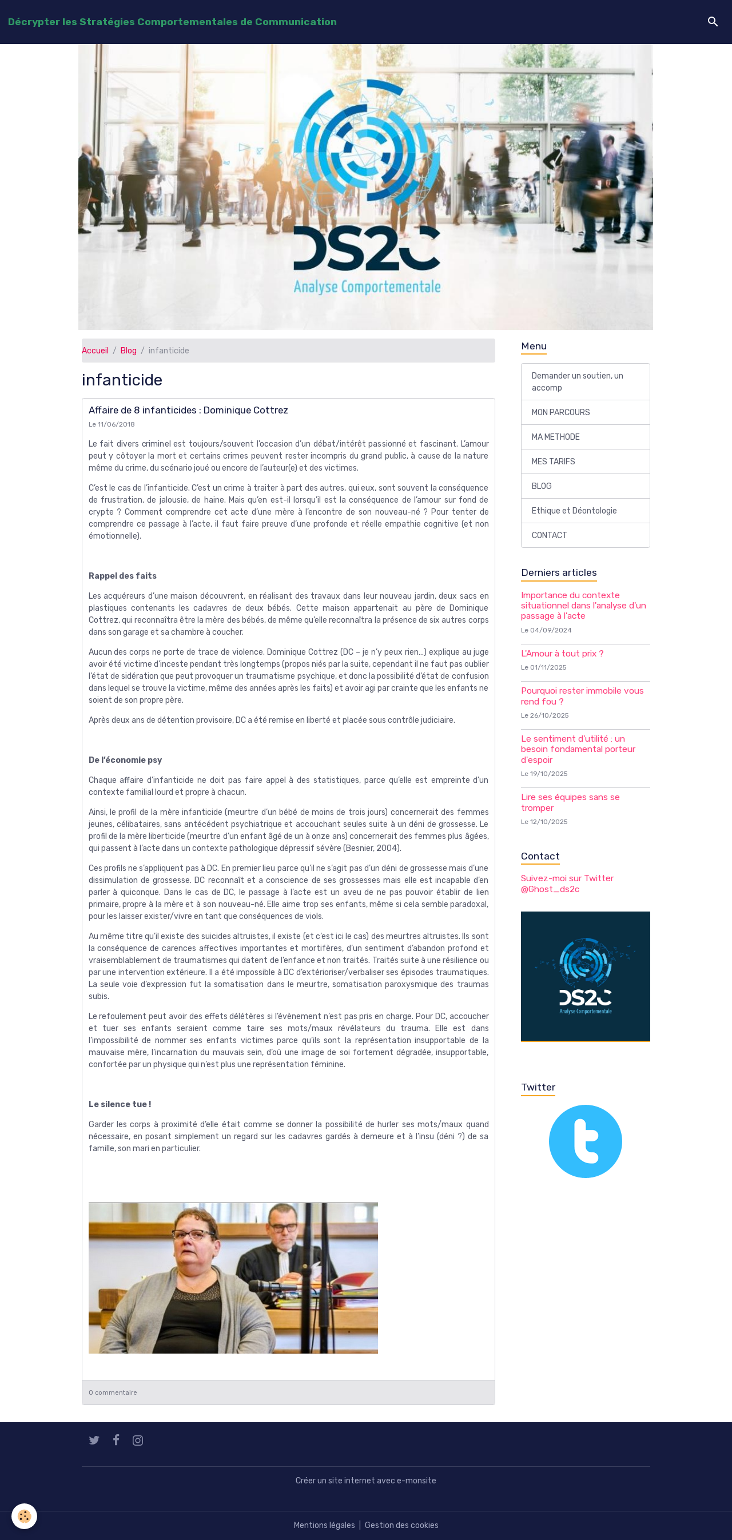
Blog (129, 351)
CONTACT (549, 535)
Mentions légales (324, 1525)
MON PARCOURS (561, 412)
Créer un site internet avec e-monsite (366, 1481)
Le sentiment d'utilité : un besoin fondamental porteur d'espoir (578, 749)
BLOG (542, 486)
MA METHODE (556, 437)
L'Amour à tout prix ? (562, 653)
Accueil (95, 351)
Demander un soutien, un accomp (577, 382)
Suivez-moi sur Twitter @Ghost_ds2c (567, 883)
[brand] (172, 21)
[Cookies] (24, 1516)
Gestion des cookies (402, 1525)
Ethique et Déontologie (574, 511)
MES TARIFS (553, 462)
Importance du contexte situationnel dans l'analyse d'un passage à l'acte (583, 606)
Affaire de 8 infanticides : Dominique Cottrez (188, 410)
